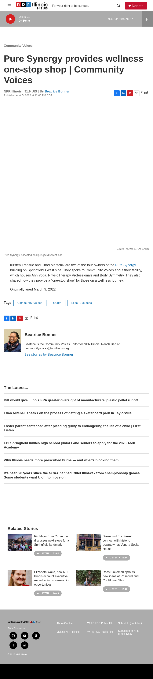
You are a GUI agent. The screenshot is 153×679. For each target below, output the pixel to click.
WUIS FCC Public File (100, 623)
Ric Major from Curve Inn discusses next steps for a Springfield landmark (51, 540)
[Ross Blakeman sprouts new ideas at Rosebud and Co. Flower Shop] (88, 578)
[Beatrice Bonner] (12, 340)
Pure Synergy (125, 265)
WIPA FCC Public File (100, 631)
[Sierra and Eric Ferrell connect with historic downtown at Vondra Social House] (88, 542)
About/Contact (64, 623)
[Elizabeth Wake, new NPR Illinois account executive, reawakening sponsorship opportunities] (20, 578)
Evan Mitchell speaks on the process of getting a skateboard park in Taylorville (68, 413)
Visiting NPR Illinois (67, 631)
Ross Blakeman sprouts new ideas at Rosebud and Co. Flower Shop (121, 576)
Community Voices (18, 45)
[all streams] (147, 19)
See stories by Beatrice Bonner (49, 354)
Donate (138, 6)
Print (144, 92)
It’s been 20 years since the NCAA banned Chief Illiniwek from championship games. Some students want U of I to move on (72, 475)
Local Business (81, 302)
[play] (10, 19)
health (57, 302)
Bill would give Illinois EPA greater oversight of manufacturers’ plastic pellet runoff (71, 400)
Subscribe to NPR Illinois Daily (128, 632)
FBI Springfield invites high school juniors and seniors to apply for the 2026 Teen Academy (69, 445)
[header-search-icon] (118, 5)
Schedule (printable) (130, 623)
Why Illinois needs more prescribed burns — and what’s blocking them (61, 460)
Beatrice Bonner (57, 91)
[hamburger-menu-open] (9, 5)
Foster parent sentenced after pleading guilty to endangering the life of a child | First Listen (72, 428)
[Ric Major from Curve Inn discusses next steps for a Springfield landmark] (20, 542)
